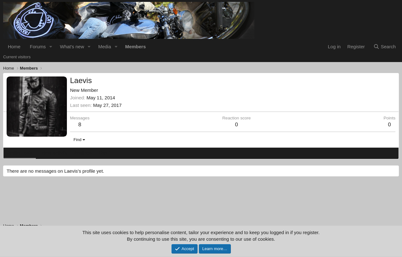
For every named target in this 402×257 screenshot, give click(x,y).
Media (104, 46)
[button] (50, 46)
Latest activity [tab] (53, 152)
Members (135, 46)
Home (14, 46)
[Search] (384, 46)
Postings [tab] (82, 152)
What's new (72, 46)
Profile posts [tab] (20, 152)
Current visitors (16, 57)
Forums (38, 46)
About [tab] (104, 152)
